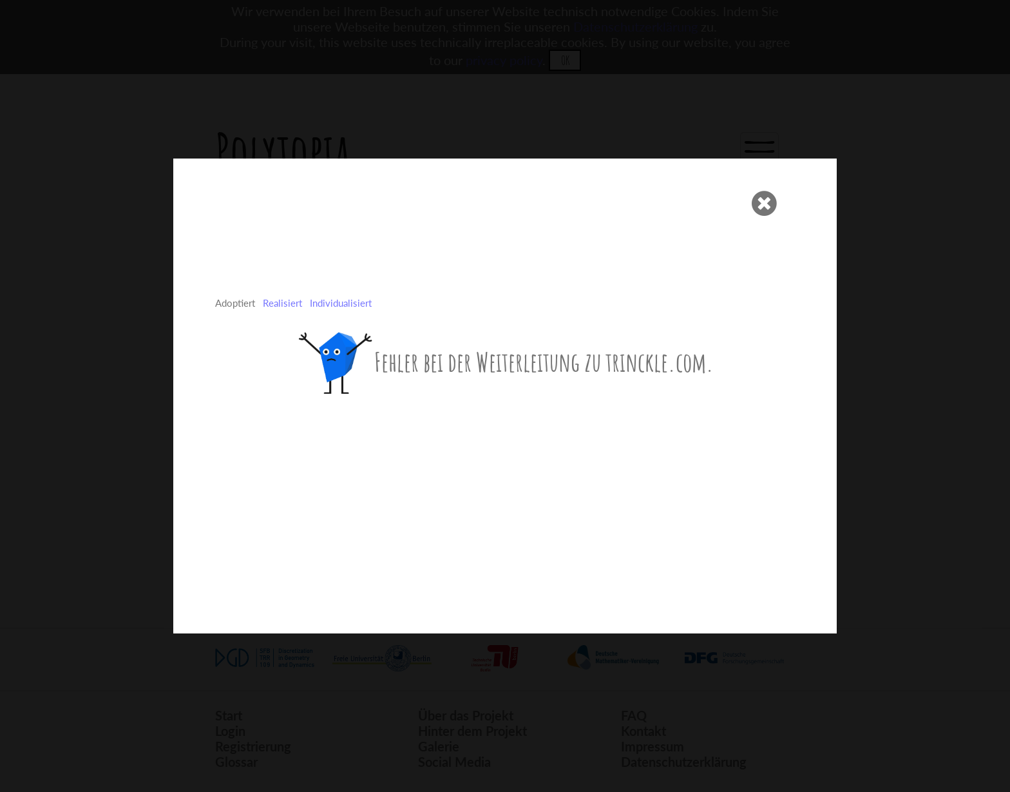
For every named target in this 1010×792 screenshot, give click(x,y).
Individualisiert (341, 303)
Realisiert (282, 303)
